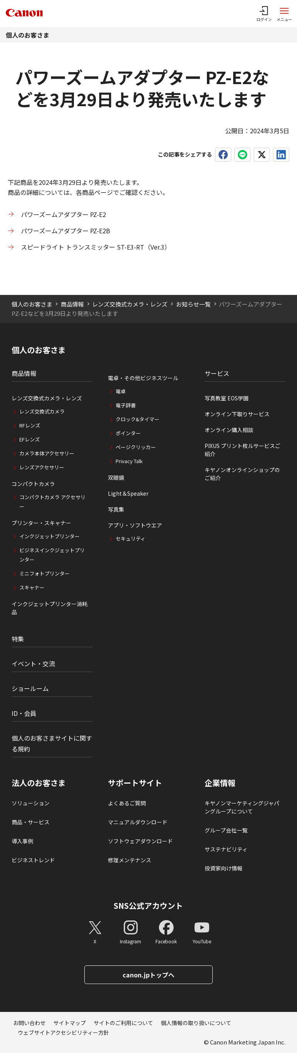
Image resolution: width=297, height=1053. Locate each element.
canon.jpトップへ (148, 974)
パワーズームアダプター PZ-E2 (63, 214)
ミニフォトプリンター (44, 573)
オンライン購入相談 (229, 430)
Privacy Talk (129, 461)
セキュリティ (130, 538)
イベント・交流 (33, 663)
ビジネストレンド (33, 860)
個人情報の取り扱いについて (196, 1023)
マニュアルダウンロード (137, 822)
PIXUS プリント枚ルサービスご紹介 (242, 450)
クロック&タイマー (137, 419)
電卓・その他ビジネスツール (143, 378)
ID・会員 (24, 713)
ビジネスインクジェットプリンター (52, 554)
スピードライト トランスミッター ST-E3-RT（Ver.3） (96, 247)
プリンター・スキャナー (41, 523)
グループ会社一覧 (226, 830)
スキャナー (31, 587)
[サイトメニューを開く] (284, 13)
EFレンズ (29, 439)
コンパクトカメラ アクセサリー (52, 501)
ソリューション (31, 803)
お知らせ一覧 (193, 304)
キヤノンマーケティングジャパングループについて (242, 807)
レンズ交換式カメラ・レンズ (129, 304)
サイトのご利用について (123, 1023)
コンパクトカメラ (33, 484)
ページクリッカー (136, 447)
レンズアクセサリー (41, 467)
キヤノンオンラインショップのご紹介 (242, 474)
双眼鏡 (116, 477)
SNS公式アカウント (148, 905)
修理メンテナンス (129, 860)
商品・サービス (31, 822)
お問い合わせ (29, 1023)
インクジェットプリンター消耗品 (49, 608)
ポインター (128, 433)
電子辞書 (126, 405)
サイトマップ (69, 1023)
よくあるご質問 (127, 803)
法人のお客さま (39, 782)
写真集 (116, 509)
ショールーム (30, 688)
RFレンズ (29, 425)
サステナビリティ (226, 849)
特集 (18, 638)
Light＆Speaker (128, 493)
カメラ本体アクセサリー (46, 453)
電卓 (121, 391)
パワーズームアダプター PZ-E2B (65, 230)
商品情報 (72, 304)
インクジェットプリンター (49, 536)
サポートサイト (135, 782)
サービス (217, 373)
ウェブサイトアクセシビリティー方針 (63, 1032)
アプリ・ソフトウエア (135, 525)
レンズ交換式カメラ (42, 411)
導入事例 (22, 841)
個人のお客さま (27, 35)
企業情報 (220, 782)
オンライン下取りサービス (237, 414)
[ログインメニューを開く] (264, 13)
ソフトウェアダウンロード (140, 841)
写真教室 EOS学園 (227, 398)
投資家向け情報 (223, 868)
